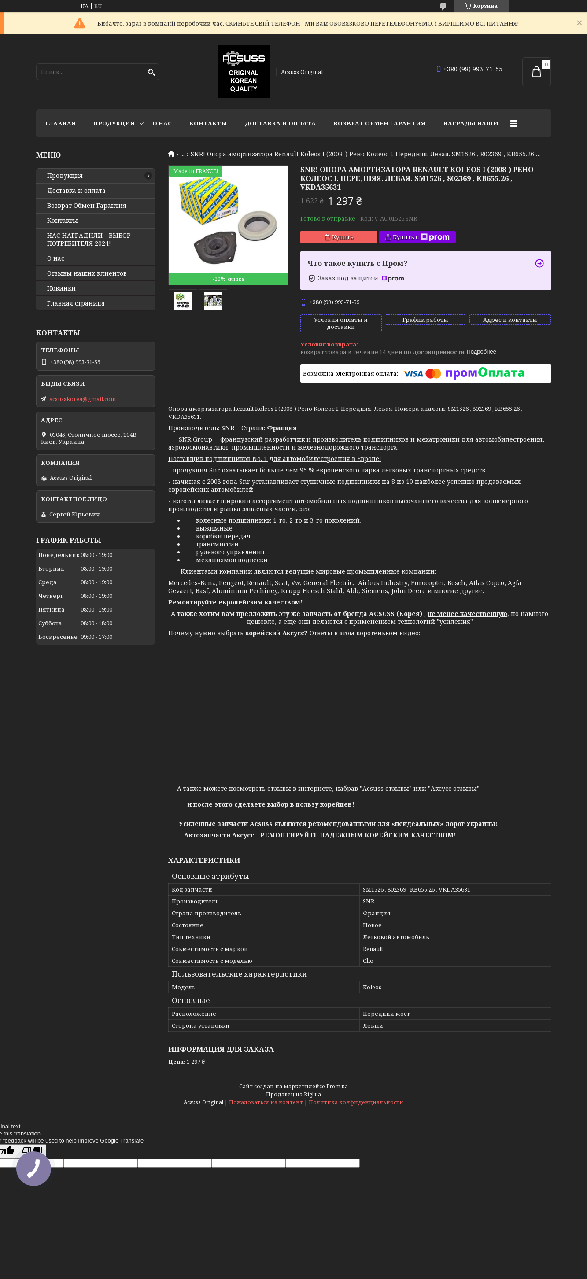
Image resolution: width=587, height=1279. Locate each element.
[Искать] (151, 72)
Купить (343, 237)
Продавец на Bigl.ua (293, 1094)
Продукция (114, 123)
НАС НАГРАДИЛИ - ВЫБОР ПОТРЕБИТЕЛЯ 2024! (89, 239)
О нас (162, 123)
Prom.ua (337, 1086)
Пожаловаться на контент (266, 1102)
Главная (60, 123)
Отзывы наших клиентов (87, 273)
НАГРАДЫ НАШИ (470, 123)
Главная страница (76, 303)
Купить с (421, 237)
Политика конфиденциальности (356, 1102)
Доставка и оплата (280, 123)
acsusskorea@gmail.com (82, 398)
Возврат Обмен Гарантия (379, 123)
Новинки (61, 288)
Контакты (208, 123)
